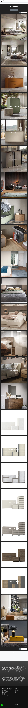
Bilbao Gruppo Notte (14, 449)
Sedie (15, 692)
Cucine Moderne (17, 690)
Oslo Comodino (14, 317)
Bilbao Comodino (14, 238)
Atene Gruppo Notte (14, 423)
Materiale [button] (14, 655)
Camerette (3, 700)
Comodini (17, 3)
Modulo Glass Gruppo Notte (14, 27)
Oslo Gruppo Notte (14, 554)
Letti (2, 698)
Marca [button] (14, 652)
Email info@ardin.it (4, 692)
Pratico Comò (14, 80)
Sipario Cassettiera (14, 159)
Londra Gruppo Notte (14, 502)
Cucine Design (17, 689)
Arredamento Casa (14, 3)
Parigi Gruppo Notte (14, 581)
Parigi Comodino (14, 343)
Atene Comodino (14, 211)
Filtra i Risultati (14, 10)
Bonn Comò (14, 264)
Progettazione (16, 698)
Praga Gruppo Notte (14, 528)
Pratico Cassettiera (14, 106)
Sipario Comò (14, 132)
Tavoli (15, 691)
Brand (15, 699)
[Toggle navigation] (26, 1)
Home (10, 3)
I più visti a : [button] (14, 660)
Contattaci (16, 700)
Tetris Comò (14, 185)
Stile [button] (14, 657)
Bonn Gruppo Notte (14, 475)
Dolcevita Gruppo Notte (14, 53)
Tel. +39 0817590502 (5, 691)
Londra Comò (14, 396)
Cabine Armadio (4, 699)
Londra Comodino (14, 291)
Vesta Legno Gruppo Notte (14, 607)
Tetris (14, 634)
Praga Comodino (14, 370)
